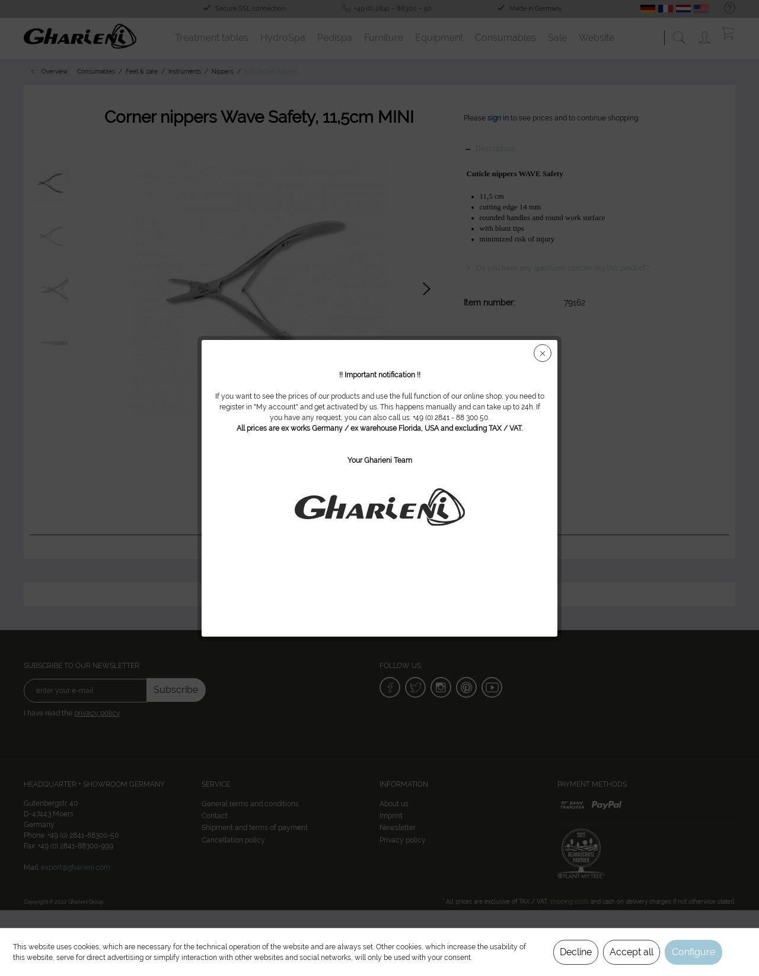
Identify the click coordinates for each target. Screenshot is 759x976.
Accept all (631, 952)
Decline (576, 952)
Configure (693, 952)
